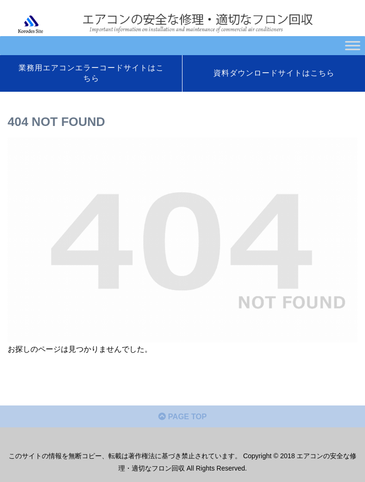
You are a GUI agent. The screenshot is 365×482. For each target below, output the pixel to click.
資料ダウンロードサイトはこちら (274, 73)
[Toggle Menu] (352, 45)
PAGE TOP (182, 417)
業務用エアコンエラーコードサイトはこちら (91, 73)
